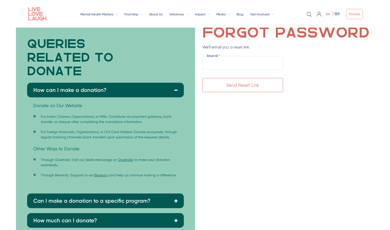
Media (221, 14)
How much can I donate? (65, 220)
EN (328, 14)
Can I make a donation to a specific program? (91, 200)
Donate (354, 14)
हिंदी (337, 14)
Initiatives (177, 14)
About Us (156, 14)
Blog (240, 14)
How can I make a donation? (69, 90)
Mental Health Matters (96, 14)
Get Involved (259, 14)
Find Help (131, 14)
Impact (200, 14)
